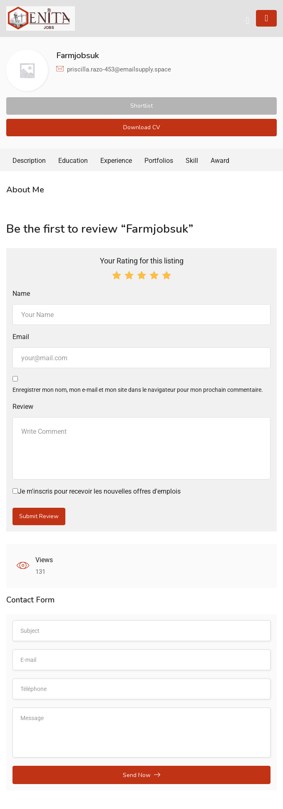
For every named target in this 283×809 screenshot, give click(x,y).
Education (73, 161)
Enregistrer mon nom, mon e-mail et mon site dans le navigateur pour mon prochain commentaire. (137, 389)
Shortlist (141, 106)
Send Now (141, 775)
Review (22, 407)
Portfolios (158, 161)
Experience (116, 161)
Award (220, 161)
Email (20, 337)
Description (29, 161)
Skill (192, 161)
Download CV (141, 127)
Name (21, 294)
